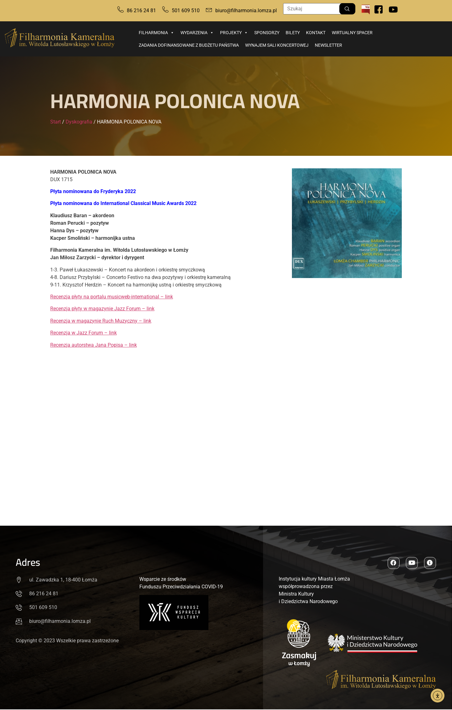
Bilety (293, 32)
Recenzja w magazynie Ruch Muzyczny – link (100, 321)
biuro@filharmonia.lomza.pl (246, 10)
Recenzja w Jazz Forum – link (83, 333)
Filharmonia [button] (156, 32)
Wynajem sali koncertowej (277, 45)
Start (55, 122)
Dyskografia (79, 122)
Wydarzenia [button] (197, 32)
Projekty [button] (234, 32)
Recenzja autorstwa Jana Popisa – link (93, 345)
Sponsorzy (266, 32)
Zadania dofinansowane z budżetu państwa (189, 45)
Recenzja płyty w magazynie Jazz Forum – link (102, 309)
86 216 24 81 (141, 10)
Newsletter (328, 45)
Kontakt (316, 32)
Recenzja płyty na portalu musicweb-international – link (111, 297)
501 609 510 (186, 10)
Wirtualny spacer (352, 32)
